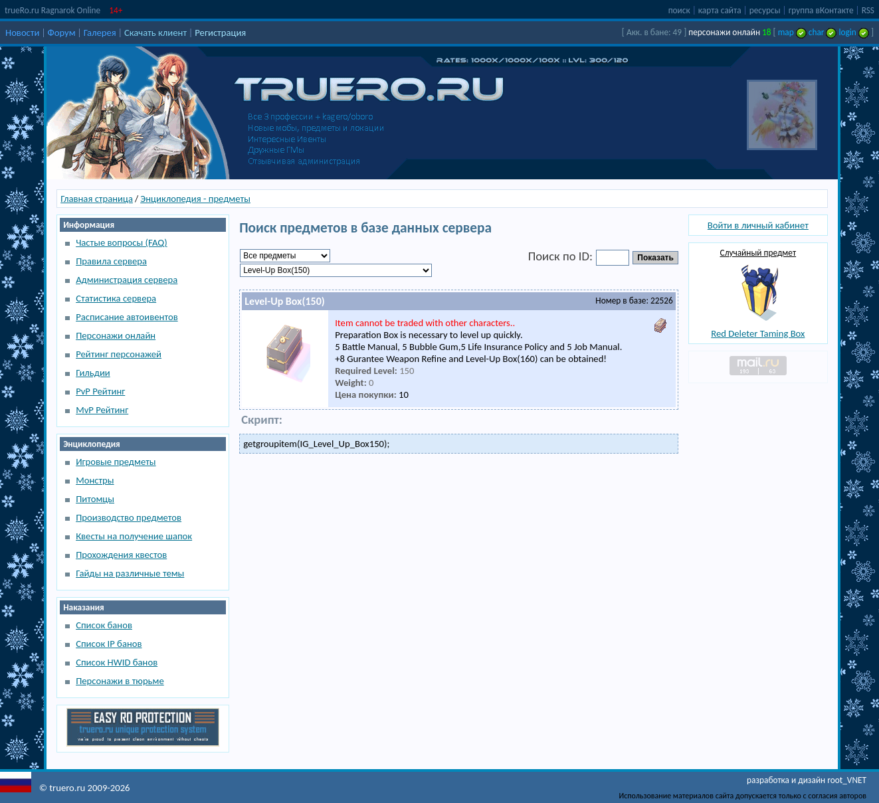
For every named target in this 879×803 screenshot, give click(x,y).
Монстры (95, 480)
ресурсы (765, 10)
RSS (868, 10)
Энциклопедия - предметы (195, 199)
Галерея (100, 33)
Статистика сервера (116, 298)
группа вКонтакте (821, 10)
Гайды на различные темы (130, 573)
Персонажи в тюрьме (120, 681)
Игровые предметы (115, 462)
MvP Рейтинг (102, 410)
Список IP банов (109, 644)
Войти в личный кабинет (758, 225)
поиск (679, 10)
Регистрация (220, 33)
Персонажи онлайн (115, 335)
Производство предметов (128, 517)
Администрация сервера (126, 280)
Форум (62, 33)
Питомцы (95, 499)
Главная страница (96, 199)
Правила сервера (111, 261)
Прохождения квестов (121, 555)
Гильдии (93, 373)
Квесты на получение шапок (134, 536)
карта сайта (719, 10)
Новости (22, 33)
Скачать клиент (155, 33)
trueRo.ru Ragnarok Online (52, 10)
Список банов (104, 625)
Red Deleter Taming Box (758, 333)
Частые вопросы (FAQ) (121, 242)
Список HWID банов (116, 662)
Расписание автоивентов (127, 317)
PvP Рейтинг (100, 391)
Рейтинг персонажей (118, 354)
